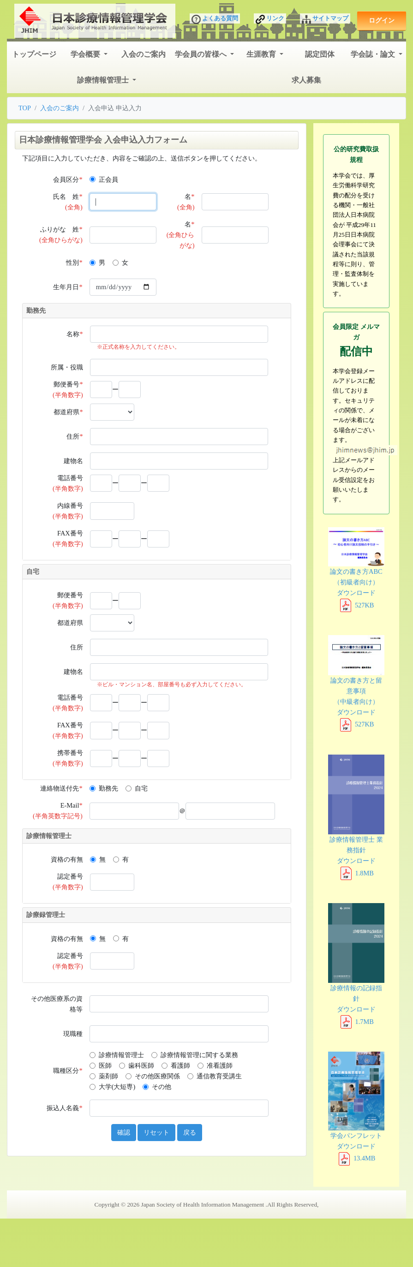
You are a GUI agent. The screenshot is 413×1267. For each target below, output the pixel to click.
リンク (270, 19)
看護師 (180, 1065)
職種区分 (67, 1070)
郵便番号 (68, 390)
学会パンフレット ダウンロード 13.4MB (356, 1106)
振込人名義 (64, 1108)
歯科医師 (141, 1065)
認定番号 (68, 882)
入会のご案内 (143, 54)
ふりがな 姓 (61, 235)
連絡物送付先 (61, 788)
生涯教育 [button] (262, 54)
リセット (156, 1132)
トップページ (34, 54)
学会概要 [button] (86, 54)
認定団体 (320, 54)
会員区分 (67, 179)
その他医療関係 (157, 1076)
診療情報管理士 (121, 1055)
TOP (24, 108)
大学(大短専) (117, 1086)
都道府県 (68, 412)
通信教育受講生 (219, 1076)
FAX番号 (68, 538)
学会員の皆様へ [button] (201, 54)
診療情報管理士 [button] (104, 80)
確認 (123, 1132)
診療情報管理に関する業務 (199, 1055)
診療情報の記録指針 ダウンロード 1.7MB (356, 964)
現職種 (73, 1033)
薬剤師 (108, 1076)
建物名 (73, 460)
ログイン (382, 20)
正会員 (108, 179)
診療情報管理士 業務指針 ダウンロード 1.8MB (356, 815)
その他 (161, 1086)
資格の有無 (67, 859)
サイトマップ (325, 19)
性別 (74, 262)
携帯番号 (68, 758)
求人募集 (306, 80)
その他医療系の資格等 (57, 1004)
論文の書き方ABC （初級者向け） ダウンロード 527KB (356, 568)
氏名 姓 (67, 202)
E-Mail (58, 811)
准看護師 (220, 1065)
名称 (74, 334)
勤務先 (108, 788)
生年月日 (67, 287)
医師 (105, 1065)
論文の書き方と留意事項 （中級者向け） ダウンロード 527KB (356, 681)
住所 (74, 436)
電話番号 (68, 483)
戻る (189, 1132)
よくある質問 (215, 19)
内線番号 (68, 511)
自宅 (141, 788)
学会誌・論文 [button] (374, 54)
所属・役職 (67, 367)
